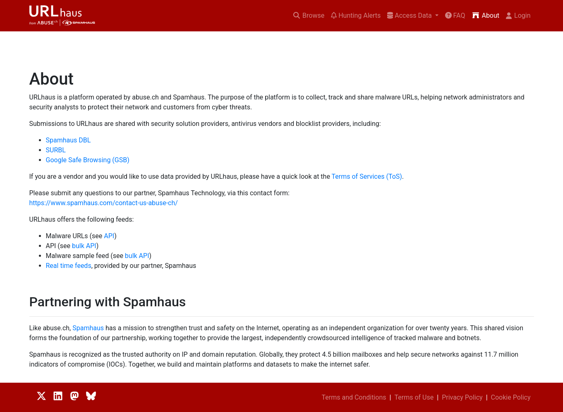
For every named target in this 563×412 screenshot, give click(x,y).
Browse (308, 15)
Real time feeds (68, 266)
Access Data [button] (410, 15)
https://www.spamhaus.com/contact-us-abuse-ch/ (103, 203)
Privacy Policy (462, 397)
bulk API (84, 246)
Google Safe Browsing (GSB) (87, 160)
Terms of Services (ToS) (367, 176)
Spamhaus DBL (68, 140)
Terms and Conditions (353, 397)
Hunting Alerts (356, 15)
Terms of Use (414, 397)
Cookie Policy (511, 397)
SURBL (56, 150)
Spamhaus (88, 328)
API (109, 236)
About (485, 15)
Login (518, 15)
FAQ (455, 15)
